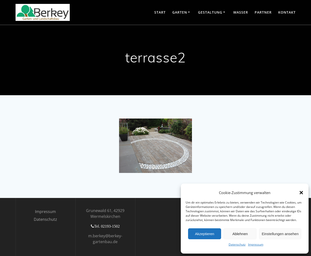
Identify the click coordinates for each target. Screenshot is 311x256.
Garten (179, 12)
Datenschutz (237, 244)
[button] (301, 192)
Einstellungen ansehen (280, 234)
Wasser (240, 12)
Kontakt (287, 12)
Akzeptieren (204, 234)
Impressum (255, 244)
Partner (263, 12)
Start (160, 12)
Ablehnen (240, 234)
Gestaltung (210, 12)
